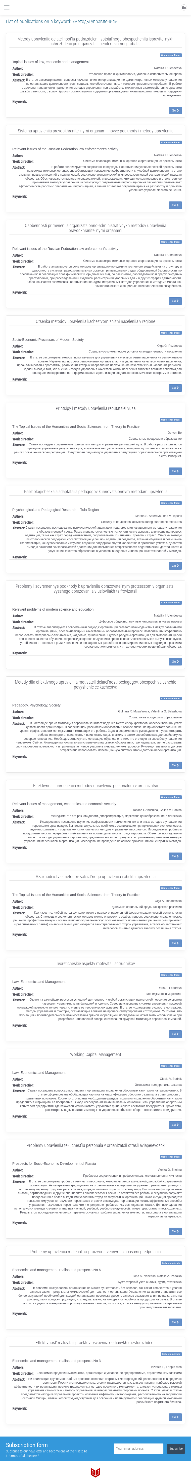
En (184, 7)
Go (175, 110)
